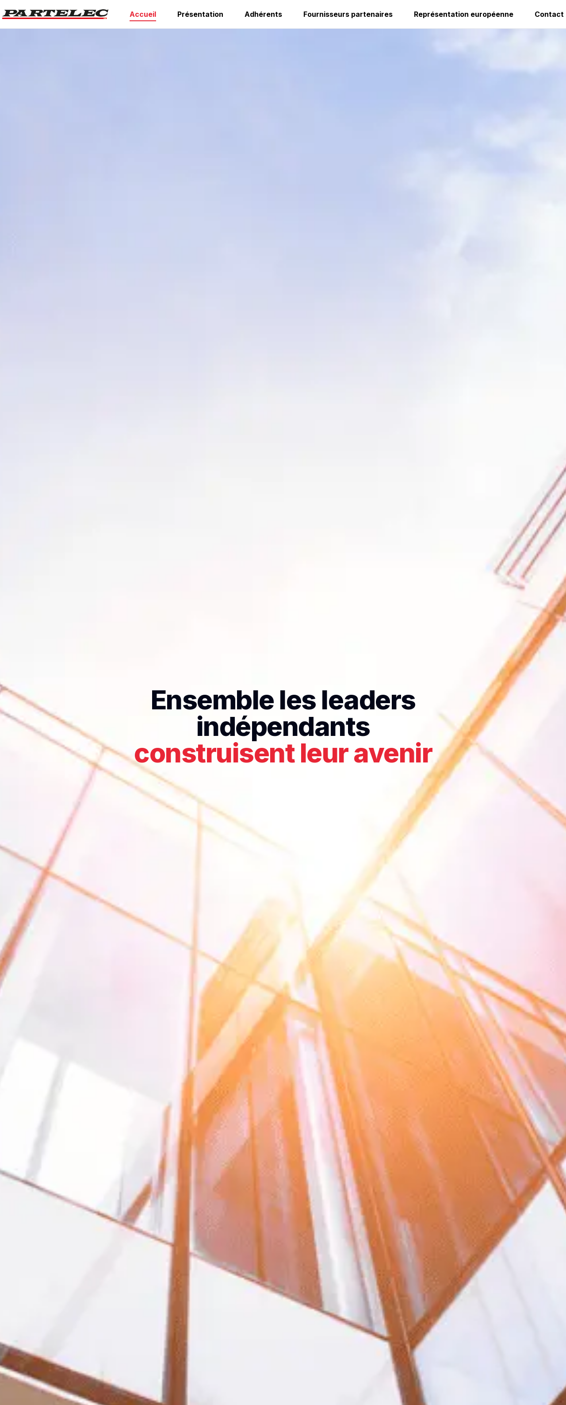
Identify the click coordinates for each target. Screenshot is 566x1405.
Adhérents (263, 14)
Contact (549, 14)
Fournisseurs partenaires (348, 14)
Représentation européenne (463, 14)
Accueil (143, 14)
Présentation (200, 14)
